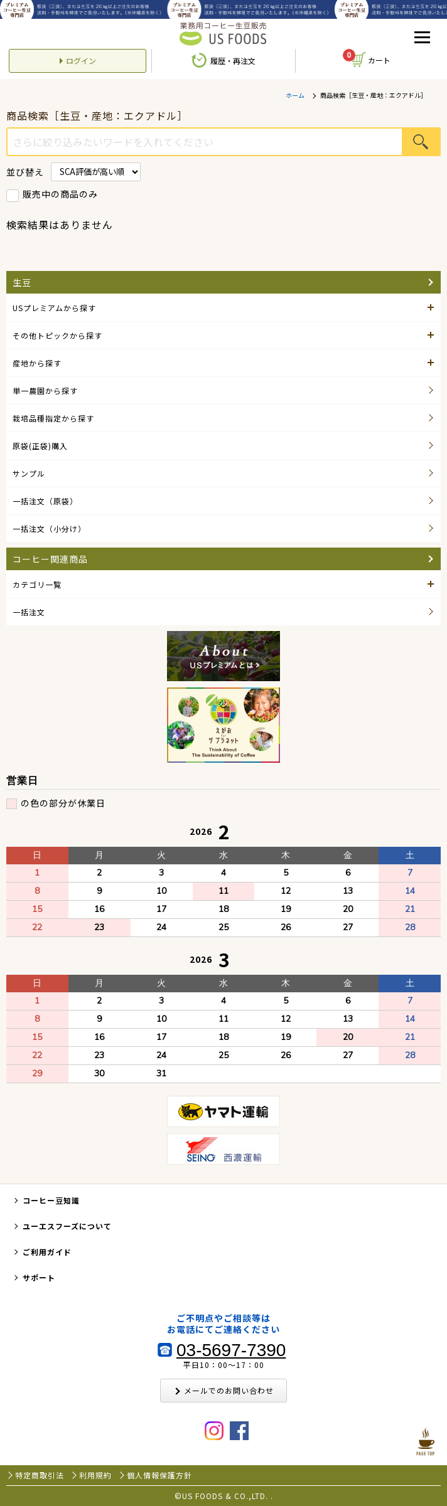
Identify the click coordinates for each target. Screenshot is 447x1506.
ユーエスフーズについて (67, 1226)
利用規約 (95, 1475)
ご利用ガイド (47, 1251)
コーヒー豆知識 (51, 1200)
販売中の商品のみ (60, 194)
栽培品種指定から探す (53, 418)
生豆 (22, 282)
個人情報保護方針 (159, 1475)
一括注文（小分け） (49, 528)
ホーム (295, 95)
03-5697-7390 (231, 1350)
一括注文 (29, 612)
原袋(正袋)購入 (40, 445)
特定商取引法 (39, 1475)
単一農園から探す (45, 390)
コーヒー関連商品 (50, 559)
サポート (39, 1277)
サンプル (29, 473)
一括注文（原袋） (45, 501)
